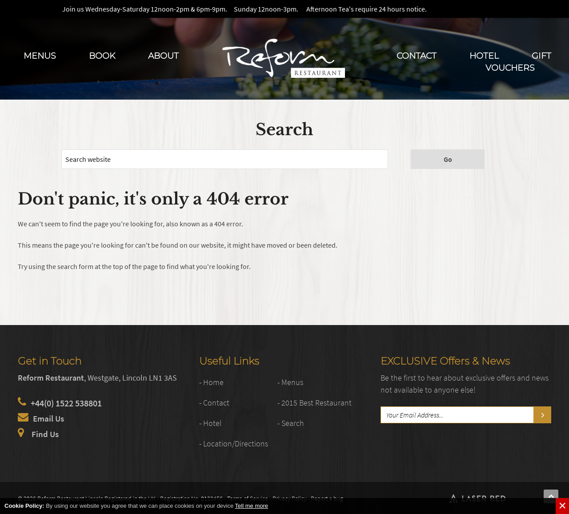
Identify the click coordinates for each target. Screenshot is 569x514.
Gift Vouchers (518, 61)
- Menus (291, 381)
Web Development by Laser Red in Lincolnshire (525, 497)
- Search (292, 422)
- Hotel (211, 422)
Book (102, 55)
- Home (212, 381)
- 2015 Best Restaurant (318, 402)
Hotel (484, 55)
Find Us (46, 433)
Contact (417, 55)
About (163, 55)
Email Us (49, 418)
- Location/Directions (237, 443)
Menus (40, 55)
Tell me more (251, 505)
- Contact (215, 402)
